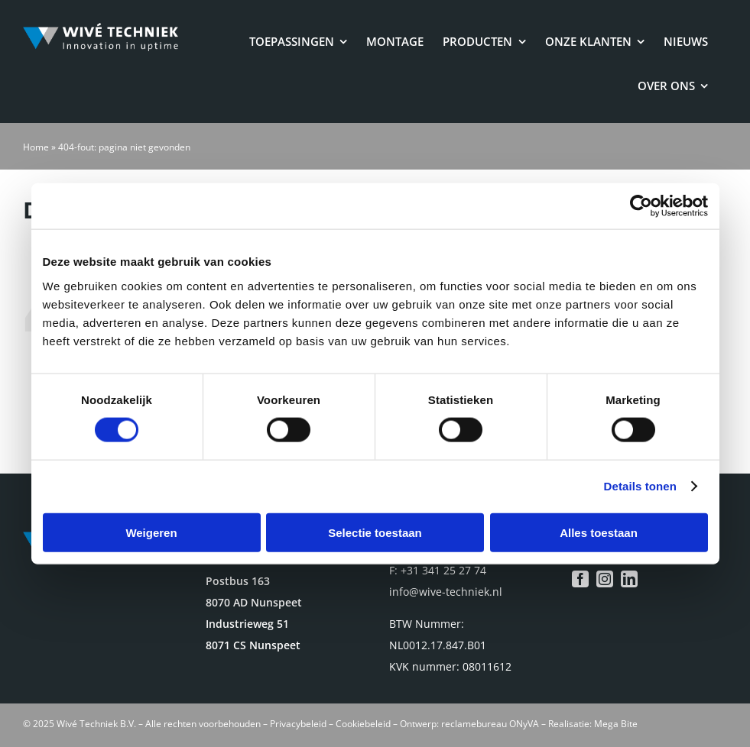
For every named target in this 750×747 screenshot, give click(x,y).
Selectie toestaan (375, 531)
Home (36, 147)
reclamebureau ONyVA (490, 723)
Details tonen (640, 486)
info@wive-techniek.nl (445, 591)
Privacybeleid (298, 723)
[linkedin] (629, 579)
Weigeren (151, 531)
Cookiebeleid (363, 723)
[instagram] (604, 579)
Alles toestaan (599, 531)
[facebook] (580, 579)
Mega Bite (616, 723)
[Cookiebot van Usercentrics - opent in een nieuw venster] (641, 206)
